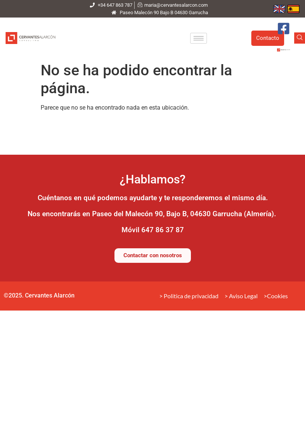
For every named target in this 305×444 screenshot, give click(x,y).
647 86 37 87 (162, 230)
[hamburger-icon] (198, 38)
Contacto (267, 38)
